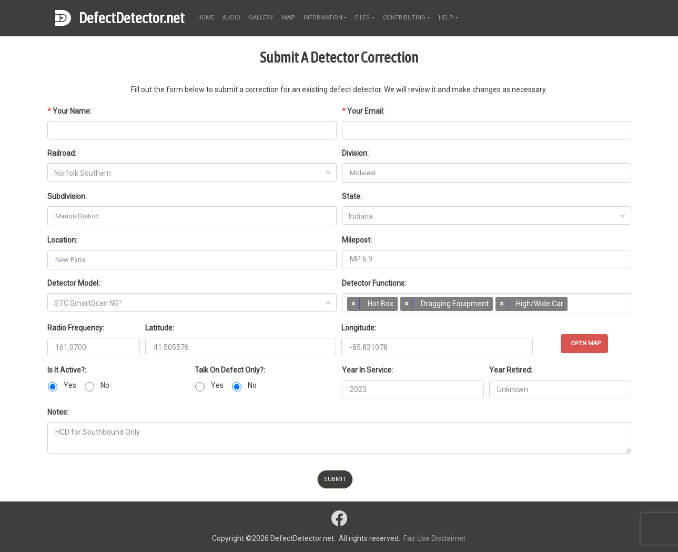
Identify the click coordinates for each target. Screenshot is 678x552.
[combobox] (192, 172)
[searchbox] (575, 306)
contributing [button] (404, 17)
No (104, 385)
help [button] (446, 17)
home (205, 17)
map (288, 17)
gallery (261, 17)
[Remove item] (353, 303)
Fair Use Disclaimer (434, 538)
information (322, 17)
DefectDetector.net (132, 17)
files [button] (362, 17)
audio (231, 17)
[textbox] (192, 173)
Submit (335, 479)
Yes (70, 385)
